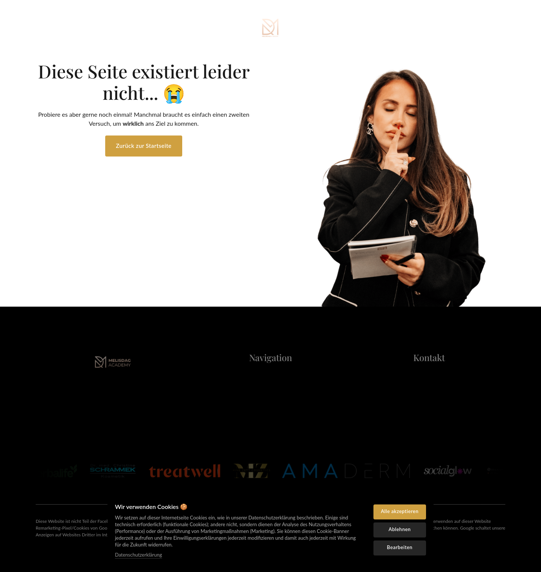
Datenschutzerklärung (138, 555)
